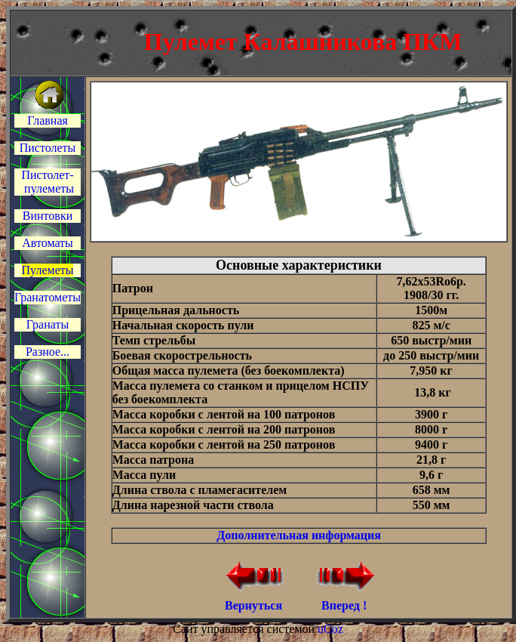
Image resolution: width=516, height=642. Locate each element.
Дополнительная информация (299, 535)
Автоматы (47, 242)
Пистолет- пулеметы (47, 181)
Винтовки (47, 215)
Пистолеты (48, 147)
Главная (47, 120)
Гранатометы (47, 297)
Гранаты (47, 324)
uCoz (330, 628)
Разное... (47, 351)
